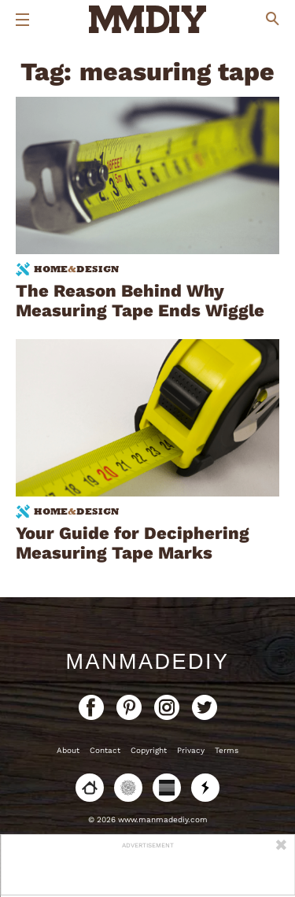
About (68, 750)
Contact (105, 750)
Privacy (191, 750)
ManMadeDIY (147, 662)
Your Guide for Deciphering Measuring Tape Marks (132, 543)
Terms (226, 750)
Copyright (149, 750)
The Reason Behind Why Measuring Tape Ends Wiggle (140, 300)
